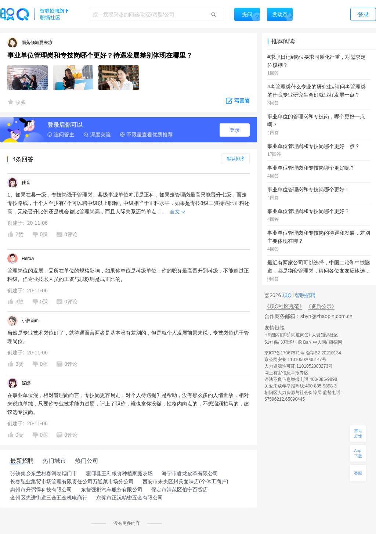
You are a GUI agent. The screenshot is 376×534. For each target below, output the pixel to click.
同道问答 (300, 335)
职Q (287, 295)
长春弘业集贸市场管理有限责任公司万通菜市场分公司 (72, 481)
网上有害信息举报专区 (286, 372)
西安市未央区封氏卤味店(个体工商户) (185, 481)
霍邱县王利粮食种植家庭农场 (119, 473)
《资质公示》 (321, 306)
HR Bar (303, 342)
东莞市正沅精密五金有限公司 (129, 497)
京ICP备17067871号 (284, 353)
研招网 (335, 342)
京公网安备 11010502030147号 (295, 359)
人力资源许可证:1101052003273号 (298, 366)
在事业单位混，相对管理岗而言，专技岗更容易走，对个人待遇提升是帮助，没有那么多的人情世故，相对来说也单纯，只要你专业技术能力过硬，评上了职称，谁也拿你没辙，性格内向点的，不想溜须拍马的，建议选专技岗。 (128, 403)
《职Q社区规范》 (284, 306)
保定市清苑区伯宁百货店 (179, 489)
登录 (234, 130)
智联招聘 (304, 295)
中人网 (319, 342)
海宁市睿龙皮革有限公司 (190, 473)
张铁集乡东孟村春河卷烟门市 (43, 473)
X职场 (287, 342)
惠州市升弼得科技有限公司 (41, 489)
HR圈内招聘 (276, 335)
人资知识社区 (325, 335)
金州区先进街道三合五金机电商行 (48, 497)
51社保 (271, 342)
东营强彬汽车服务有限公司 (111, 489)
